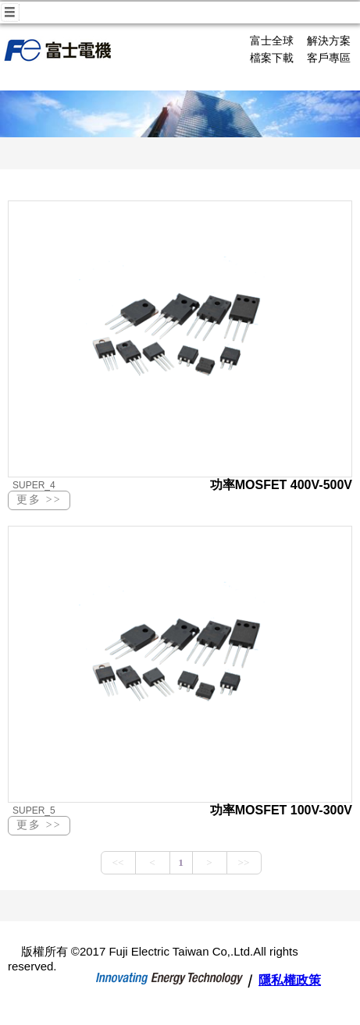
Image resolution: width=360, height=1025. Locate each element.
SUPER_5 (33, 810)
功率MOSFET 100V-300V (281, 810)
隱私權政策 (289, 980)
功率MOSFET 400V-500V (281, 484)
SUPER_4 (33, 485)
